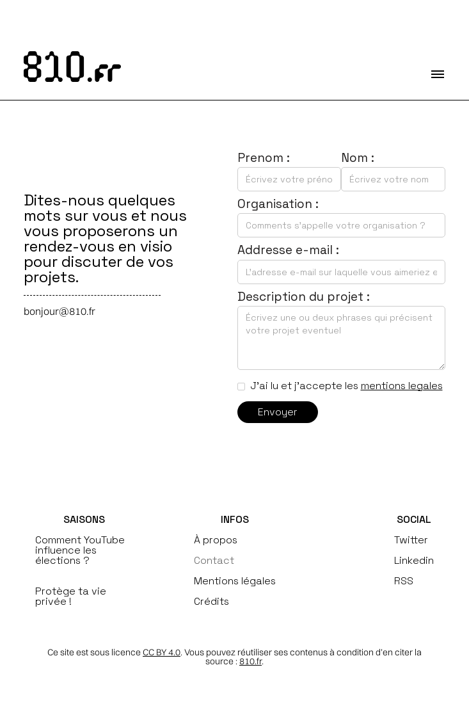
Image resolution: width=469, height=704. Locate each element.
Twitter (411, 540)
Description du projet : (303, 297)
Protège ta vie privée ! (70, 596)
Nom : (357, 158)
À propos (215, 540)
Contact (214, 561)
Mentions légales (235, 581)
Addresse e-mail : (288, 250)
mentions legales (402, 385)
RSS (403, 581)
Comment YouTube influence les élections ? (80, 550)
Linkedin (414, 561)
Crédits (211, 601)
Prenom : (263, 158)
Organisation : (278, 204)
